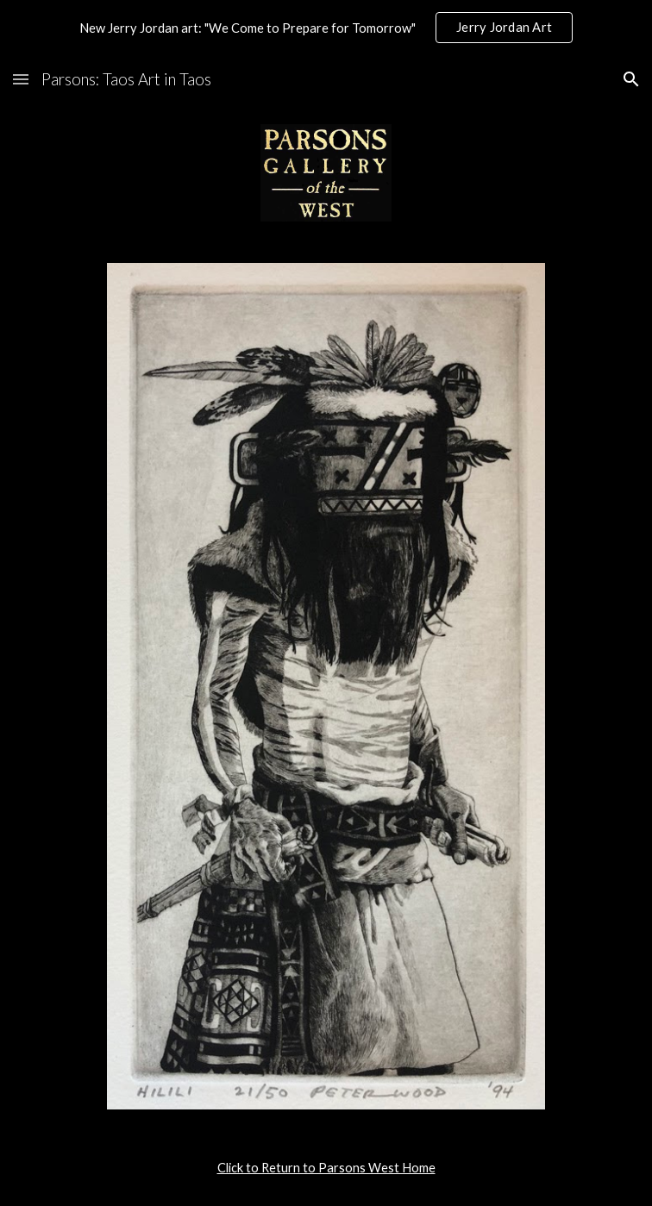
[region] (326, 27)
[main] (325, 1168)
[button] (20, 79)
